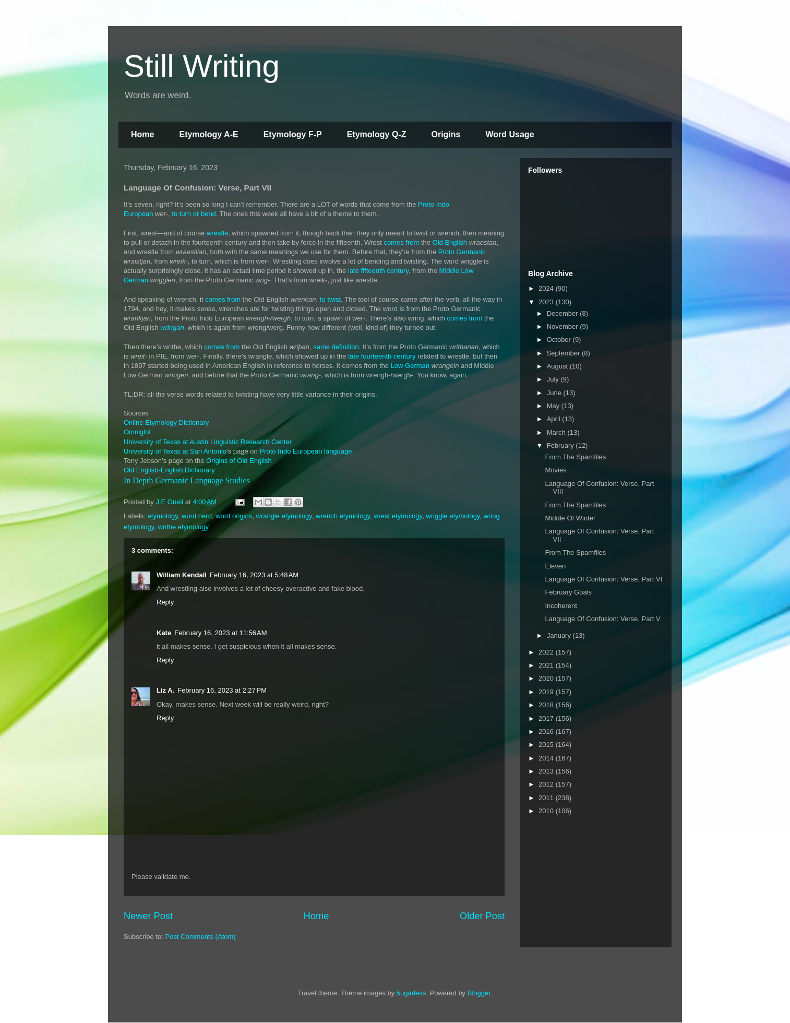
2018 (547, 705)
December (563, 313)
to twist (330, 299)
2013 (547, 771)
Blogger (479, 993)
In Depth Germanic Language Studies (187, 480)
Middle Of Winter (570, 518)
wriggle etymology (453, 516)
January (560, 635)
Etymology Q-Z (376, 134)
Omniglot (137, 432)
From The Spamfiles (575, 457)
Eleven (555, 566)
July (554, 379)
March (557, 432)
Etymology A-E (208, 134)
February (561, 445)
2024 (547, 288)
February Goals (568, 592)
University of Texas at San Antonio (175, 451)
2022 (547, 652)
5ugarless (411, 993)
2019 (547, 692)
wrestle (217, 233)
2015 (547, 744)
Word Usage (509, 134)
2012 (547, 784)
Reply (165, 602)
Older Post (482, 916)
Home (142, 134)
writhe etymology (183, 527)
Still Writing (202, 66)
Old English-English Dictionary (169, 470)
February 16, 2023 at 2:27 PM (222, 690)
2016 (547, 731)
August (558, 366)
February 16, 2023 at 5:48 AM (254, 575)
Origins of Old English (239, 461)
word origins (234, 516)
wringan (172, 327)
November (563, 326)
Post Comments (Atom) (200, 937)
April (554, 419)
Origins (445, 134)
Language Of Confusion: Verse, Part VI (603, 579)
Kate (164, 633)
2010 (547, 811)
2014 (547, 758)
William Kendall (182, 575)
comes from (401, 242)
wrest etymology (398, 516)
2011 (547, 798)
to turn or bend (194, 214)
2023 (547, 302)
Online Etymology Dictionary (166, 422)
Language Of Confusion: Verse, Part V (602, 619)
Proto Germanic (462, 252)
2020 (547, 678)
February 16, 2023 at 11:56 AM (220, 633)
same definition (335, 347)
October (560, 339)
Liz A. (165, 690)
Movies (555, 470)
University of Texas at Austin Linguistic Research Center (208, 442)
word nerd (197, 516)
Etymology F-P (293, 134)
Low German (410, 366)
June (555, 393)
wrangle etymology (284, 516)
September (564, 353)
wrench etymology (343, 516)
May (554, 406)
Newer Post (148, 916)
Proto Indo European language (305, 451)
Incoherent (561, 606)
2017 (547, 718)
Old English (450, 242)
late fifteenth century (378, 271)
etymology (163, 516)
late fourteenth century (381, 356)
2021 (547, 665)
